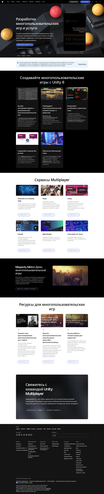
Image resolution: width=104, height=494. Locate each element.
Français (33, 429)
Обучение (31, 1)
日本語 (28, 429)
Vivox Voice (53, 156)
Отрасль (13, 1)
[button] (74, 2)
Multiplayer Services (26, 156)
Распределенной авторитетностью (76, 120)
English (18, 429)
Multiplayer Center (47, 161)
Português (39, 429)
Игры (8, 1)
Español (49, 429)
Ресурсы (18, 1)
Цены (43, 1)
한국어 (59, 429)
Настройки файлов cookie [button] (25, 482)
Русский (54, 429)
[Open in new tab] (26, 448)
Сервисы (23, 55)
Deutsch (23, 429)
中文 (44, 429)
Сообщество (24, 1)
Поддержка (38, 1)
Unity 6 (18, 55)
